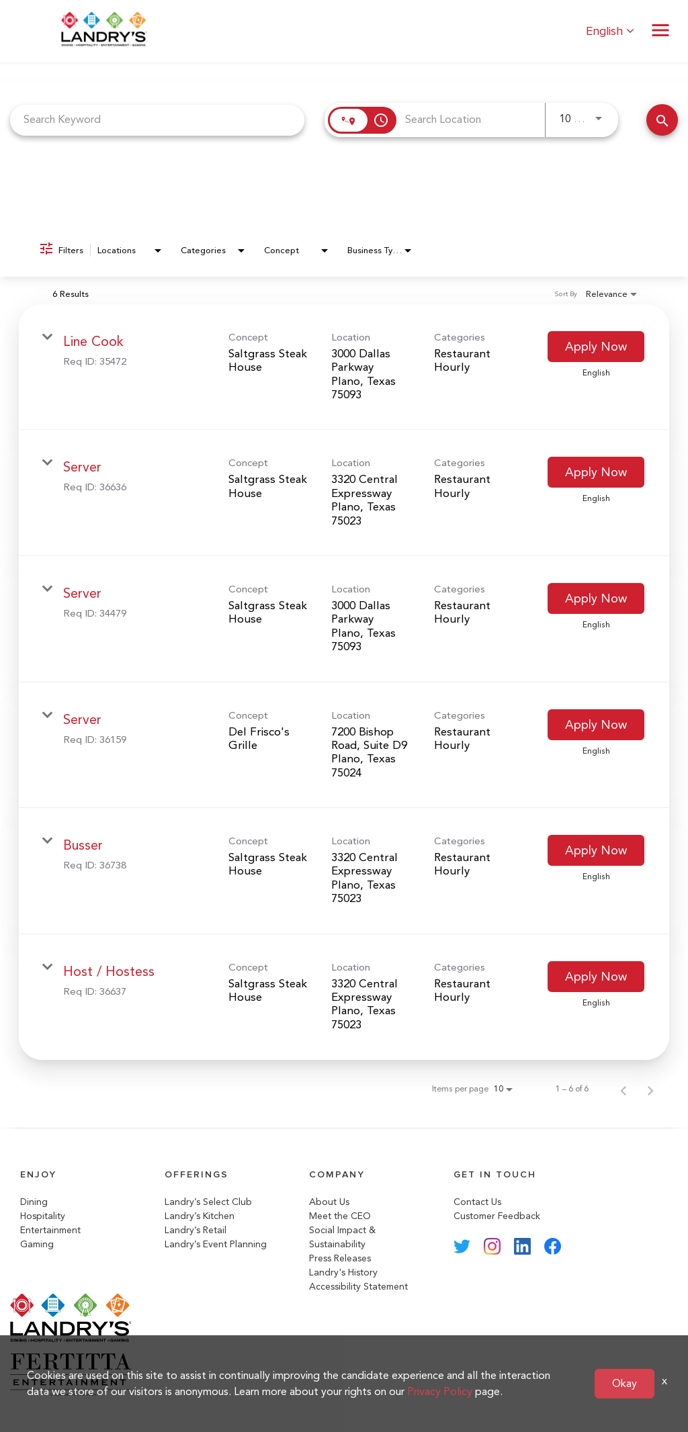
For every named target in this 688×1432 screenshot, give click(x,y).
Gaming (37, 1244)
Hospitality (42, 1216)
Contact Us (477, 1202)
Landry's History (343, 1272)
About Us (329, 1202)
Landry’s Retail (195, 1230)
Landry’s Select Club (208, 1202)
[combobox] (157, 120)
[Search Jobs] (662, 120)
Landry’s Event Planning (216, 1244)
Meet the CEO (340, 1216)
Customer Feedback (497, 1216)
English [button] (610, 31)
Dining (34, 1202)
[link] (344, 367)
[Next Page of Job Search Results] (650, 1088)
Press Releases (340, 1258)
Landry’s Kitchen (199, 1216)
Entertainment (50, 1230)
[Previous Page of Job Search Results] (623, 1088)
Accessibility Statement (358, 1286)
